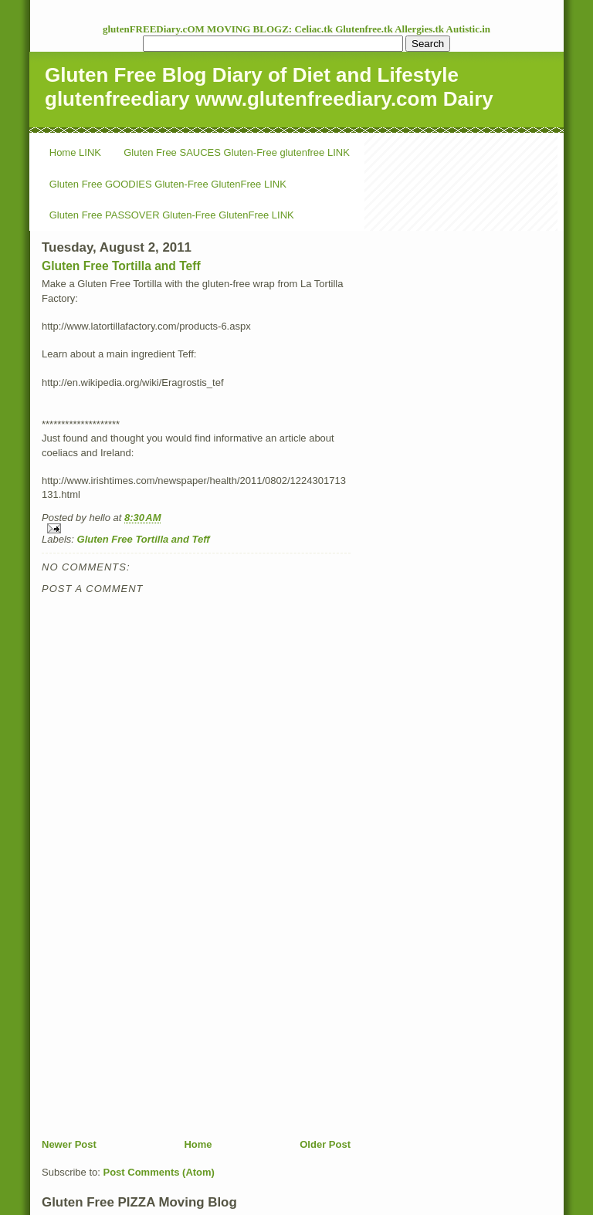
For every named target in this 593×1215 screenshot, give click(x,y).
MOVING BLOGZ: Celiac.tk (271, 29)
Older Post (325, 1144)
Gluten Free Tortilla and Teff (121, 265)
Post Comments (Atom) (159, 1172)
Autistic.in (468, 29)
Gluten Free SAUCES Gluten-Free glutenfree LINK (237, 152)
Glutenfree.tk (365, 29)
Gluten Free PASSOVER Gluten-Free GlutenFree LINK (171, 215)
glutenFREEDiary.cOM (155, 29)
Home (198, 1144)
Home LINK (75, 152)
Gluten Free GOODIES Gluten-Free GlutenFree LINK (167, 184)
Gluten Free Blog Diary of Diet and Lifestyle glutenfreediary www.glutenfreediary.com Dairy (269, 86)
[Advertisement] (157, 1029)
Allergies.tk (420, 29)
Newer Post (69, 1144)
